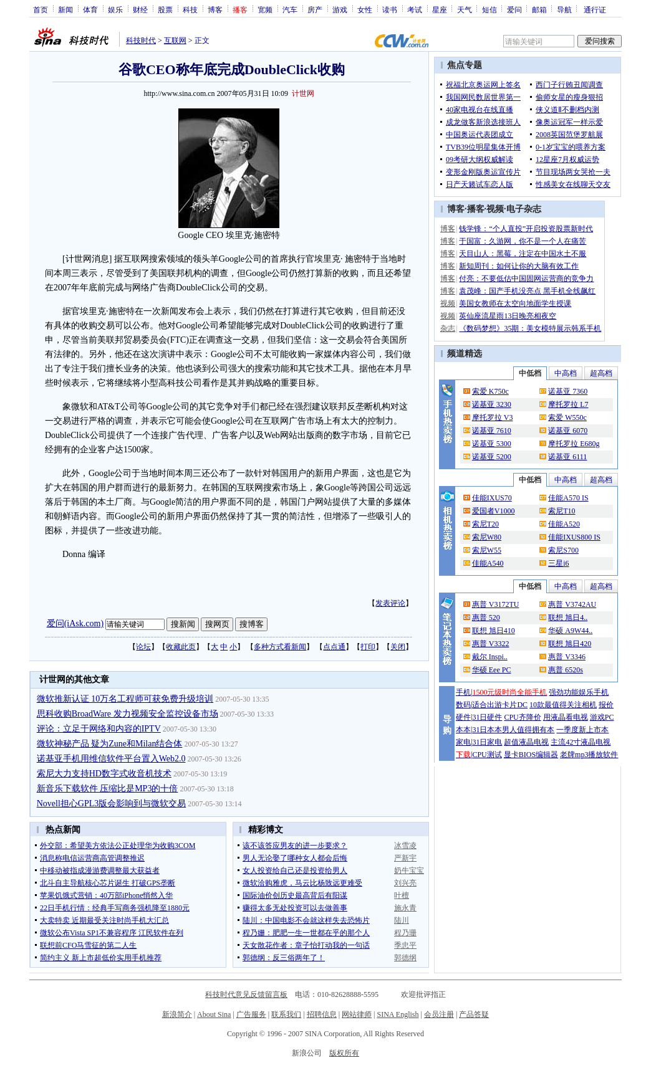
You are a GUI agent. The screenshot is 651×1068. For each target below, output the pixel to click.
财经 (140, 9)
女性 (364, 9)
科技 (190, 9)
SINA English (397, 1014)
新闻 (65, 9)
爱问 (514, 9)
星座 (439, 9)
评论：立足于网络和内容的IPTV (99, 728)
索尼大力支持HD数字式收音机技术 (104, 773)
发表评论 (390, 603)
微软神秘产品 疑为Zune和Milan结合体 (110, 743)
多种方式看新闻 (280, 646)
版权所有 (344, 1053)
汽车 (289, 9)
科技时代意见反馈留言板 (246, 994)
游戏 (339, 9)
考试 (414, 9)
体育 (90, 9)
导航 (564, 9)
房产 (314, 9)
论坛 (143, 646)
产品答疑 (474, 1014)
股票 (165, 9)
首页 (40, 9)
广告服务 (251, 1014)
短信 (489, 9)
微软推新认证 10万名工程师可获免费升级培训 (125, 698)
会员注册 (439, 1014)
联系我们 (286, 1014)
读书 (389, 9)
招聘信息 (322, 1014)
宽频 (265, 9)
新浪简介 (177, 1014)
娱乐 (115, 9)
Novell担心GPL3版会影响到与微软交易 (111, 803)
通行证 (595, 9)
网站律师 (357, 1014)
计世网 (303, 93)
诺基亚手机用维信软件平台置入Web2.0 (111, 758)
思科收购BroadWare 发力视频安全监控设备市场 (127, 713)
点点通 (334, 646)
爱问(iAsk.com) (75, 623)
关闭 (397, 646)
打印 (367, 646)
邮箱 (539, 9)
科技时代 (141, 40)
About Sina (214, 1014)
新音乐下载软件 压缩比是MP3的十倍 (107, 788)
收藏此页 (181, 646)
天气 (464, 9)
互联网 (175, 40)
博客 (215, 9)
